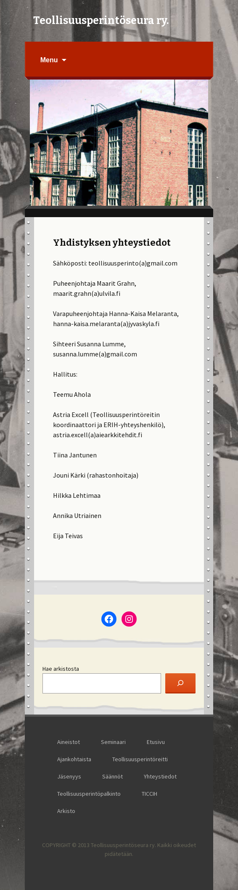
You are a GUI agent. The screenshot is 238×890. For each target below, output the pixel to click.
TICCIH (149, 793)
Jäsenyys (69, 776)
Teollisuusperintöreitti (140, 759)
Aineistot (68, 742)
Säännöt (112, 776)
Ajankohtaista (74, 759)
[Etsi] (180, 683)
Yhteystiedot (160, 776)
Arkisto (66, 811)
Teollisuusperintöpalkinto (89, 793)
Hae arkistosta (60, 668)
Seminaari (113, 742)
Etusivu (156, 742)
